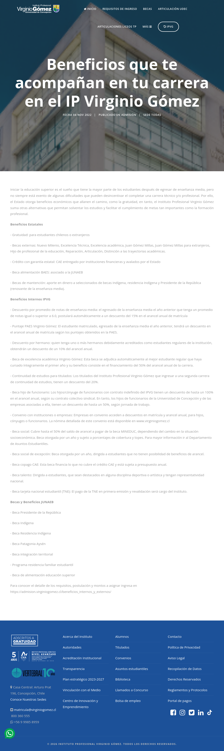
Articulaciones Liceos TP (117, 26)
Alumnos (122, 636)
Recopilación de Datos (184, 668)
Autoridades (72, 647)
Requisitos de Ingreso (119, 9)
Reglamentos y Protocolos (187, 690)
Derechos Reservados (184, 679)
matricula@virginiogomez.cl (35, 709)
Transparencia (74, 668)
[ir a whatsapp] (9, 733)
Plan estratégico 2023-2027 (83, 679)
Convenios (123, 658)
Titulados (122, 647)
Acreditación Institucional (82, 658)
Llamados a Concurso (131, 690)
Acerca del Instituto (77, 636)
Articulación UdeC (172, 9)
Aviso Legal (176, 658)
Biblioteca (122, 679)
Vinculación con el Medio (82, 690)
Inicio (90, 9)
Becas (147, 9)
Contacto (175, 636)
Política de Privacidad (184, 647)
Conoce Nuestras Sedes (28, 699)
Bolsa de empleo (128, 700)
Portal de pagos (180, 700)
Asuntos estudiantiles (131, 668)
